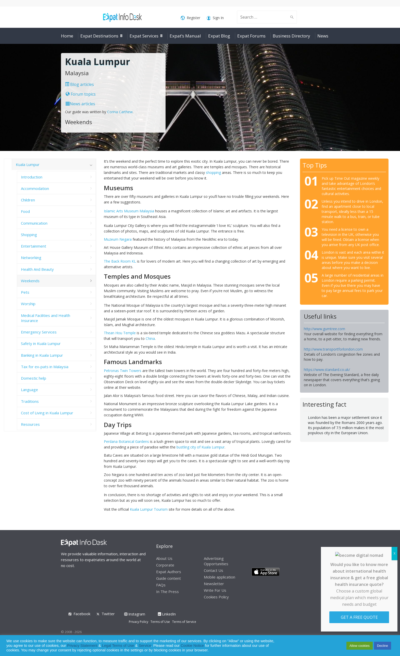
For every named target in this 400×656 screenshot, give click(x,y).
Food (25, 211)
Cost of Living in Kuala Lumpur (47, 412)
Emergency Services (39, 332)
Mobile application (219, 577)
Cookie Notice (192, 646)
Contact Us (213, 570)
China (150, 338)
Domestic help (33, 378)
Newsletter (214, 583)
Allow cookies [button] (359, 646)
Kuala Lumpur (28, 164)
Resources (30, 424)
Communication (34, 223)
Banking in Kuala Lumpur (42, 355)
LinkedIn (167, 614)
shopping (213, 172)
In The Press (167, 591)
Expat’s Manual (185, 36)
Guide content (168, 578)
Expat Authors (168, 571)
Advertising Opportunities (216, 561)
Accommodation (35, 188)
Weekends (30, 280)
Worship (28, 303)
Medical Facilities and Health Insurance (45, 318)
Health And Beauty (37, 269)
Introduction (31, 176)
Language (29, 389)
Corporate (165, 565)
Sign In (215, 18)
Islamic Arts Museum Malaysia (129, 211)
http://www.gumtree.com (324, 328)
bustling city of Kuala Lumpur (200, 447)
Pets (25, 292)
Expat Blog (219, 36)
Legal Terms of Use (118, 646)
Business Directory (291, 36)
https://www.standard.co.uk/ (327, 369)
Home (67, 36)
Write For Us (215, 590)
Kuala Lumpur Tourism (149, 509)
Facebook (81, 613)
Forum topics (81, 94)
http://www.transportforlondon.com (333, 349)
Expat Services (144, 36)
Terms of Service (184, 622)
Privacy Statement (82, 646)
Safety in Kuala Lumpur (41, 343)
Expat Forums (251, 36)
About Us (164, 558)
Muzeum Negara (118, 239)
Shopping (29, 234)
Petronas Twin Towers (122, 370)
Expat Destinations (99, 36)
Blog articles (79, 84)
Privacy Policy (138, 622)
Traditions (30, 401)
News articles (80, 104)
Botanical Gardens (134, 441)
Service (145, 646)
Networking (31, 257)
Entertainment (33, 246)
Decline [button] (382, 646)
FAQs (161, 584)
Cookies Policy (216, 596)
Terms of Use (160, 622)
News (322, 36)
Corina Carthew (120, 111)
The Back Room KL (120, 261)
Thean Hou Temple (120, 332)
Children (28, 199)
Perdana (111, 441)
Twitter (108, 613)
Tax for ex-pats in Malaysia (44, 366)
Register (190, 18)
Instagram (134, 614)
